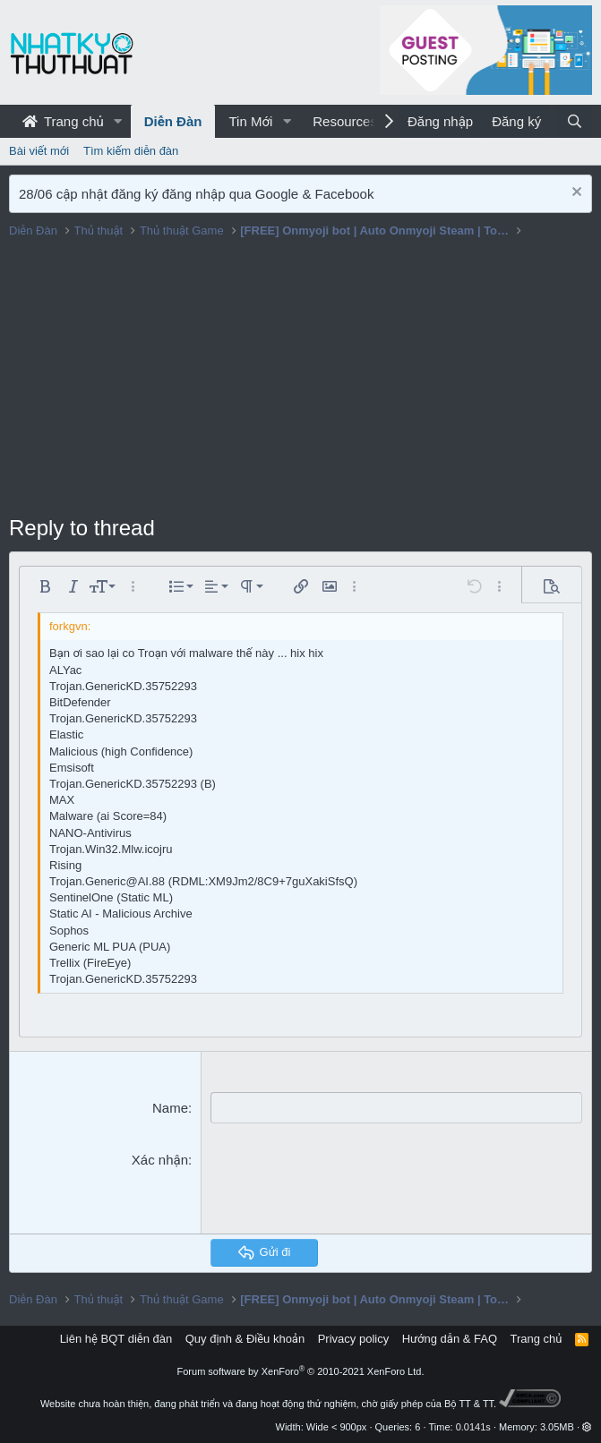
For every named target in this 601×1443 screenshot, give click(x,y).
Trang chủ (63, 121)
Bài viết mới (39, 151)
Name (170, 1107)
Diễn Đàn (173, 121)
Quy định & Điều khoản (245, 1338)
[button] (118, 121)
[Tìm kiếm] (574, 121)
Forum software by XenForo (301, 1371)
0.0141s (473, 1427)
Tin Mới (250, 121)
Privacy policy (353, 1338)
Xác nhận (160, 1159)
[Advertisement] (300, 378)
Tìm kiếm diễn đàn (130, 151)
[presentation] (346, 1185)
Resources (345, 121)
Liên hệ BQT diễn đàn (116, 1338)
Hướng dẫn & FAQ (449, 1338)
